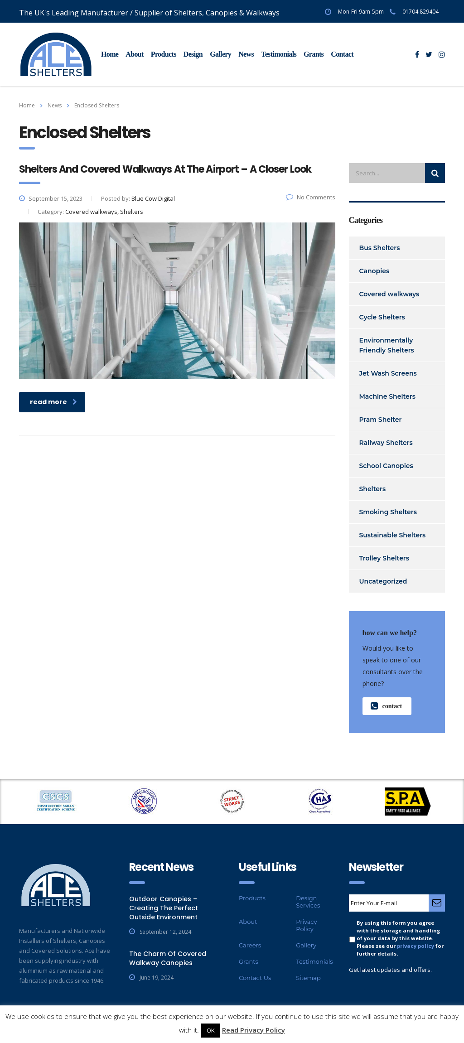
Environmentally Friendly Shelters (386, 345)
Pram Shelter (380, 419)
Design (193, 54)
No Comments (310, 197)
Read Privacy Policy (253, 1029)
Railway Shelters (386, 443)
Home (109, 54)
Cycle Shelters (382, 317)
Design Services (308, 901)
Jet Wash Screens (388, 373)
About (134, 54)
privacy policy (415, 945)
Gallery (220, 54)
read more (53, 401)
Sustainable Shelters (392, 535)
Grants (314, 54)
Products (163, 54)
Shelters (372, 489)
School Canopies (386, 466)
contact (386, 706)
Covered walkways (389, 294)
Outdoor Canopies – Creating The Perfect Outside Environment (163, 908)
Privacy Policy (306, 925)
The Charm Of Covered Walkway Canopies (167, 958)
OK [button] (211, 1030)
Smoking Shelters (388, 512)
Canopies (374, 271)
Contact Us (255, 977)
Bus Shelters (379, 248)
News (246, 54)
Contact (342, 54)
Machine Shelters (387, 396)
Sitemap (308, 977)
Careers (250, 945)
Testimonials (278, 54)
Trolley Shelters (384, 558)
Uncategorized (383, 581)
